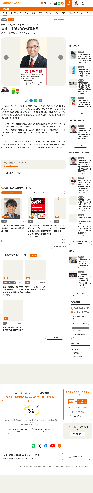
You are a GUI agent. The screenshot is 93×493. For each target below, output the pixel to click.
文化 (26, 13)
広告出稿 (46, 3)
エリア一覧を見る (54, 337)
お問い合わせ (78, 456)
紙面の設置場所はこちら (80, 336)
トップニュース (16, 13)
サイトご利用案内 (19, 459)
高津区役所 (75, 349)
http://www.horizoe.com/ (11, 166)
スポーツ (48, 13)
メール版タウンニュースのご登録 (43, 431)
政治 (56, 13)
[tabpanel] (33, 61)
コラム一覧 (80, 294)
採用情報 (37, 455)
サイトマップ (29, 459)
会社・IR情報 (8, 455)
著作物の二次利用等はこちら (80, 325)
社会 (33, 13)
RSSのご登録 (77, 434)
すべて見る (80, 113)
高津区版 (5, 9)
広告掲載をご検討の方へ (24, 455)
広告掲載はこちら (79, 330)
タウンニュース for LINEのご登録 (18, 431)
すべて (5, 13)
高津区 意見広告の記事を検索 (80, 243)
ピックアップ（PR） (76, 13)
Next (60, 57)
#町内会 (12, 173)
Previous (6, 57)
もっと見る (57, 247)
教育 (40, 13)
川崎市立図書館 (77, 356)
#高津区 (18, 173)
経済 (63, 13)
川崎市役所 (75, 353)
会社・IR (76, 5)
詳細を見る (77, 416)
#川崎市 (5, 173)
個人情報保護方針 (8, 459)
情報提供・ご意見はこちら (80, 318)
